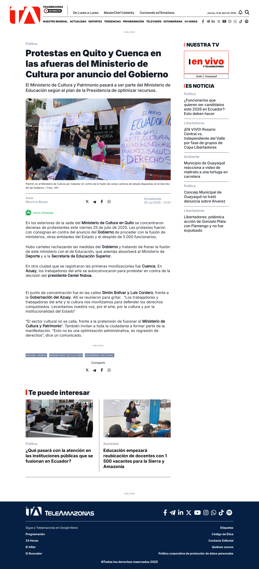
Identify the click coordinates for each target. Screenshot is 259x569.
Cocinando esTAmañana (157, 13)
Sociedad (111, 444)
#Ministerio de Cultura (66, 355)
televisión (153, 21)
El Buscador (34, 553)
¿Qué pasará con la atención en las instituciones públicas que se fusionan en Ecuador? (59, 456)
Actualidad (78, 21)
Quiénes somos (222, 547)
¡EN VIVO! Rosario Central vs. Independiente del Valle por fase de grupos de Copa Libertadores (204, 138)
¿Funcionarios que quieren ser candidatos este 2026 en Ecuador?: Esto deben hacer (205, 107)
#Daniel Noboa (36, 355)
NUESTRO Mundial (55, 21)
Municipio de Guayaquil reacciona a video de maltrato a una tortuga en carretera (206, 170)
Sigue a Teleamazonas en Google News (52, 527)
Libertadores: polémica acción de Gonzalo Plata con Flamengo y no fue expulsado (205, 224)
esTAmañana (173, 21)
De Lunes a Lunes (86, 13)
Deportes (95, 21)
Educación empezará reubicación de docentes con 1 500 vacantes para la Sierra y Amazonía (135, 458)
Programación (133, 21)
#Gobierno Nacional (99, 355)
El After (31, 547)
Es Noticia (200, 86)
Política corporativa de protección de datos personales (196, 553)
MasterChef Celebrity (119, 13)
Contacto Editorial (220, 540)
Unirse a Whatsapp (40, 212)
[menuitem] (55, 21)
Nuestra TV (202, 45)
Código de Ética (222, 534)
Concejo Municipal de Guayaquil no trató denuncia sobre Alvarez (204, 196)
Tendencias (112, 21)
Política (31, 44)
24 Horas (190, 21)
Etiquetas (226, 527)
